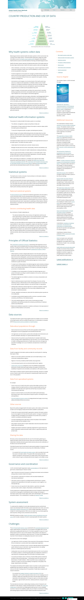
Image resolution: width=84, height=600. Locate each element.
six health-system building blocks (27, 59)
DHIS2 (58, 238)
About (71, 10)
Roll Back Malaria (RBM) (41, 163)
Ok (63, 598)
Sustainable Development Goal (42, 528)
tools (58, 148)
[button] (42, 11)
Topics (55, 10)
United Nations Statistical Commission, (20, 244)
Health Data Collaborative (64, 188)
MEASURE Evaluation (61, 173)
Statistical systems (62, 60)
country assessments (69, 147)
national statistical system (17, 194)
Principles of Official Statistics (64, 62)
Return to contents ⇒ (44, 113)
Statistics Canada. (39, 495)
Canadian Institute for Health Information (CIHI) (30, 573)
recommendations (34, 468)
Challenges (60, 72)
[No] (82, 598)
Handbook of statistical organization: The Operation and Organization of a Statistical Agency (65, 225)
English (70, 599)
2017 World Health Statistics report (19, 528)
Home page (46, 10)
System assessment (62, 70)
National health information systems (66, 57)
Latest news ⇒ (62, 264)
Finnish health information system (27, 452)
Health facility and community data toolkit (66, 247)
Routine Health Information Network (65, 178)
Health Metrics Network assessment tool (19, 509)
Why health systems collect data (65, 55)
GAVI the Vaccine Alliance (26, 163)
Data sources (61, 65)
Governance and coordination (64, 67)
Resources (63, 10)
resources (61, 147)
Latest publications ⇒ (65, 259)
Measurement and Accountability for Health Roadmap (25, 321)
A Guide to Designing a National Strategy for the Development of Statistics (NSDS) (66, 162)
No (65, 598)
